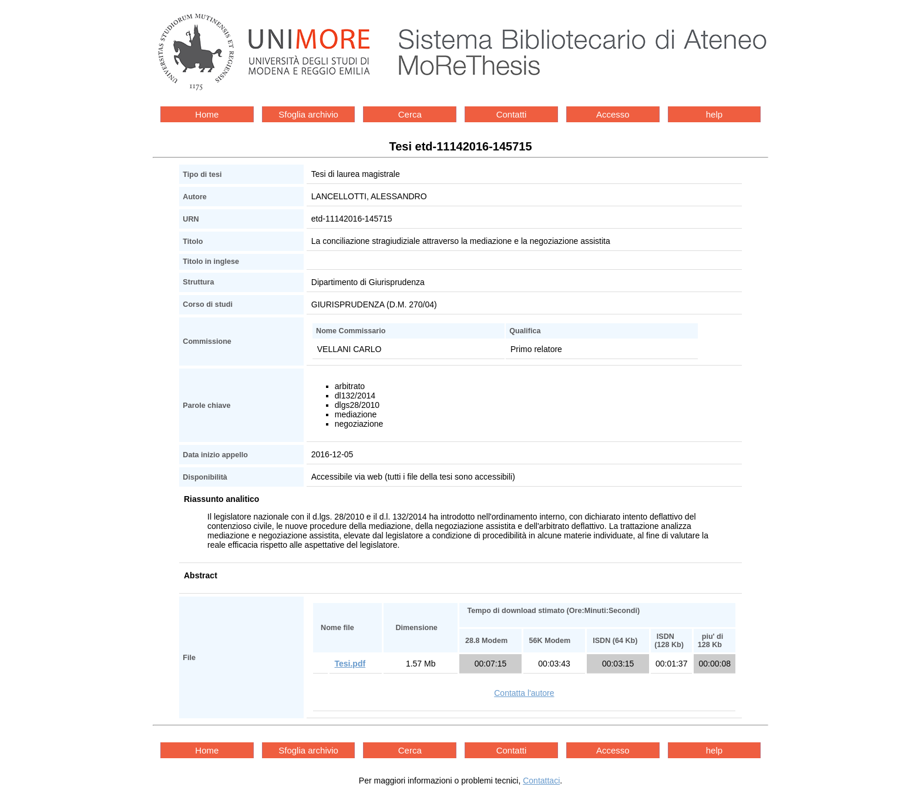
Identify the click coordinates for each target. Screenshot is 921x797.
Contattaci (541, 780)
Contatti (511, 114)
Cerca (410, 114)
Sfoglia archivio (308, 114)
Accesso (613, 114)
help (714, 114)
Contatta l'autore (524, 693)
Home (207, 114)
